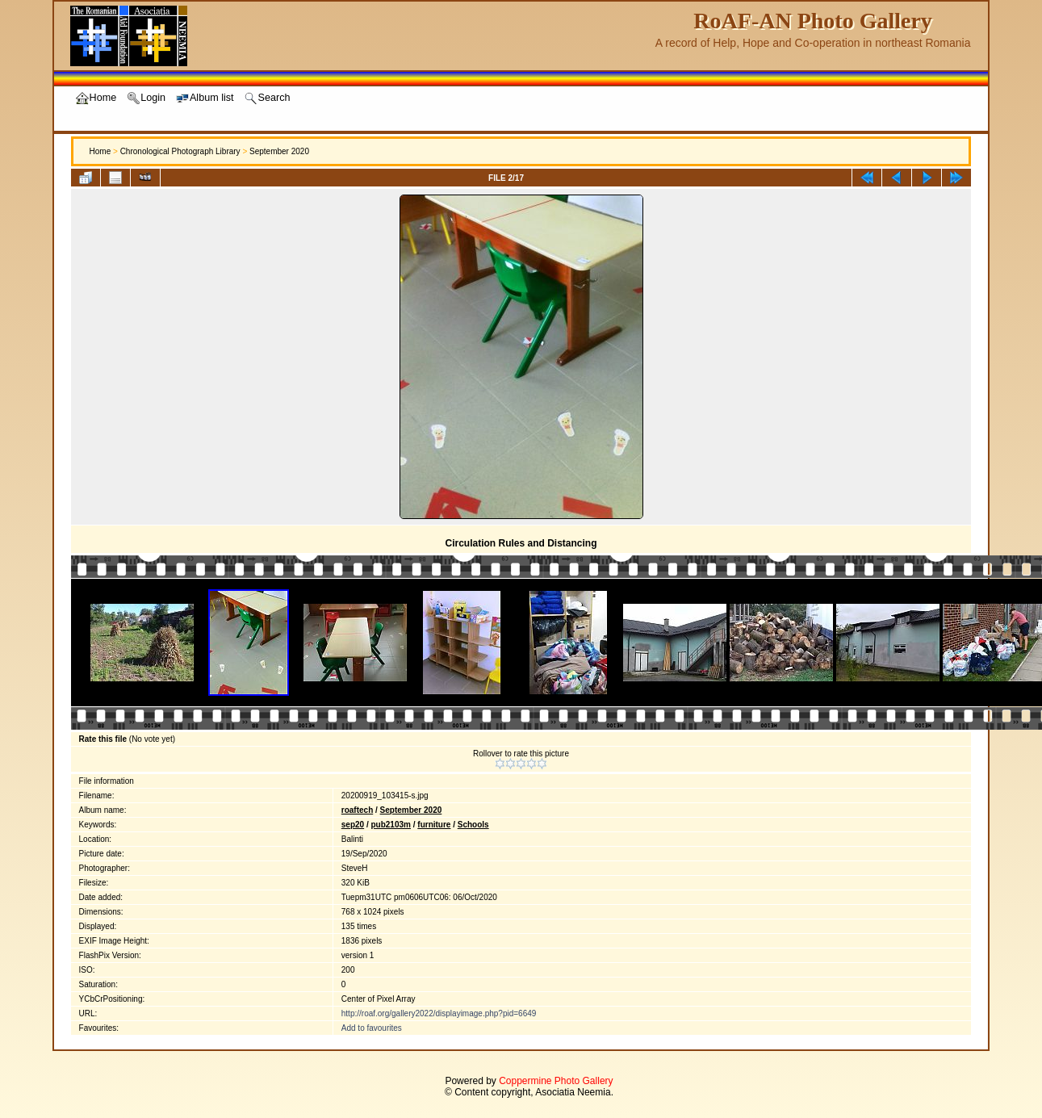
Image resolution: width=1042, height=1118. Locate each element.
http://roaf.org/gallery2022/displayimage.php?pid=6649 (439, 1013)
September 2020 (279, 151)
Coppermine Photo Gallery (556, 1081)
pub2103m (390, 824)
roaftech (357, 810)
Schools (473, 824)
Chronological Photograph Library (180, 151)
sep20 (352, 824)
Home (100, 151)
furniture (433, 824)
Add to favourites (371, 1028)
